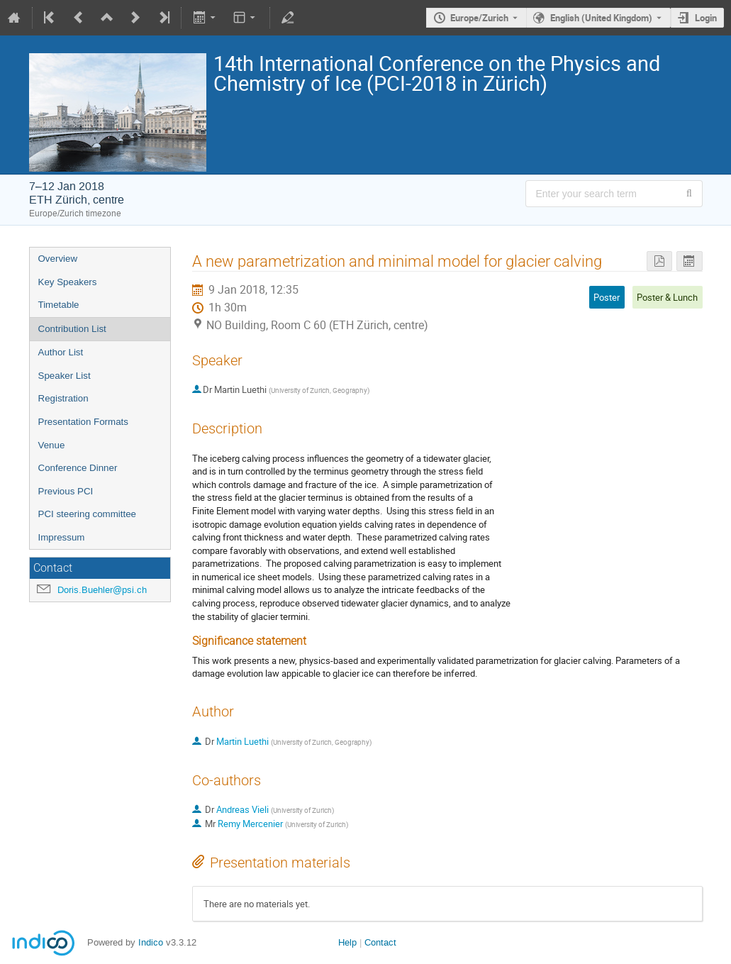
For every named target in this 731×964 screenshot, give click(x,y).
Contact (380, 942)
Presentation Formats (83, 421)
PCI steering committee (87, 514)
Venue (51, 445)
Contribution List (72, 328)
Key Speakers (67, 282)
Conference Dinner (78, 467)
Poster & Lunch (667, 297)
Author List (61, 352)
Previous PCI (66, 491)
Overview (58, 258)
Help (347, 942)
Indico (150, 942)
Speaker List (64, 375)
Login (706, 17)
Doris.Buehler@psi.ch (102, 590)
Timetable (58, 304)
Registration (63, 398)
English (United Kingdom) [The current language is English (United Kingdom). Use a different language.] (601, 17)
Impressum (61, 537)
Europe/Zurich (479, 17)
